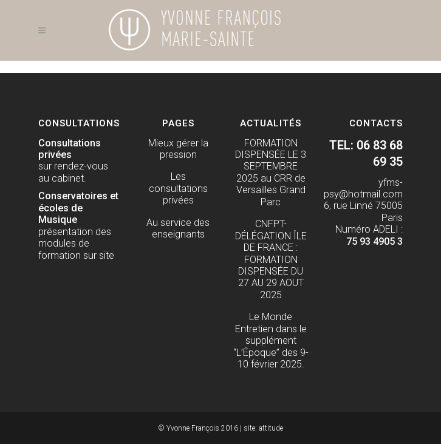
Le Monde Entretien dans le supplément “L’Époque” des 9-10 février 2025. (271, 340)
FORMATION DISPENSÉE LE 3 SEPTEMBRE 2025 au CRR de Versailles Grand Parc (270, 172)
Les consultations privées (178, 188)
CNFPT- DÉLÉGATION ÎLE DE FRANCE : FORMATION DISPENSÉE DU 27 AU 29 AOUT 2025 (271, 259)
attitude (271, 428)
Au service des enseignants (178, 228)
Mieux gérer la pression (178, 148)
